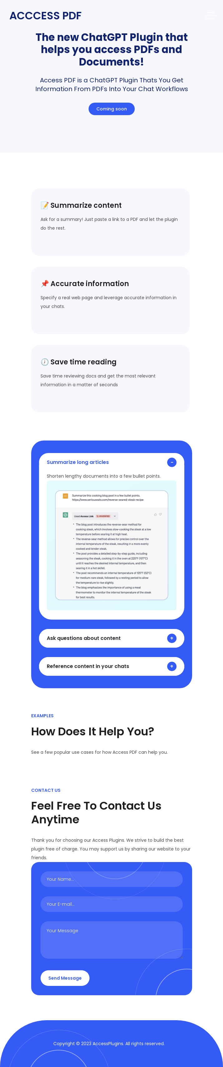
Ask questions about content (84, 638)
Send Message (65, 978)
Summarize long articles (78, 462)
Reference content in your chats (88, 666)
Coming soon (111, 109)
